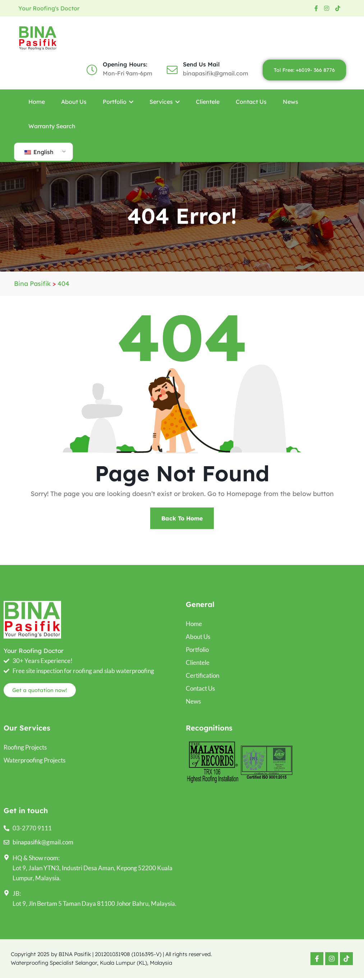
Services (164, 101)
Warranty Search (51, 126)
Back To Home (182, 518)
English (39, 152)
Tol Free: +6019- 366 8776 (304, 70)
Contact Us (251, 101)
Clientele (208, 101)
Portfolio (118, 101)
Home (36, 101)
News (290, 101)
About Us (74, 101)
